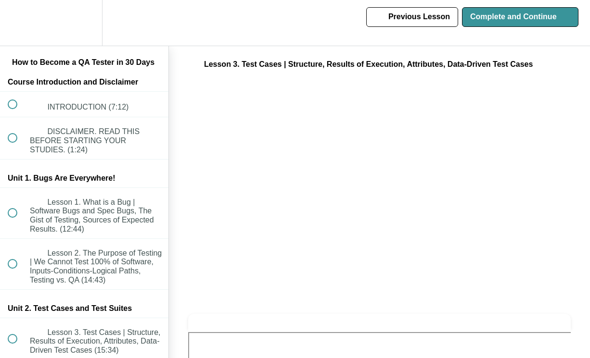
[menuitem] (84, 23)
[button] (18, 23)
